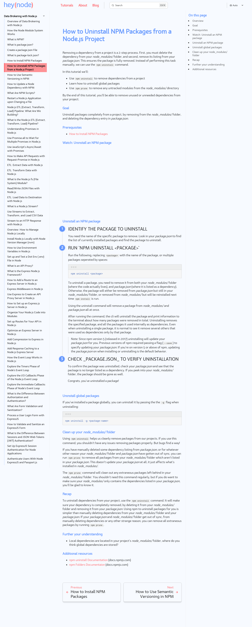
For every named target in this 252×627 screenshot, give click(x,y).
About (82, 5)
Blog (95, 5)
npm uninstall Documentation (88, 560)
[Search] (139, 5)
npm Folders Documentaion (87, 564)
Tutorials (67, 5)
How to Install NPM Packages (88, 134)
